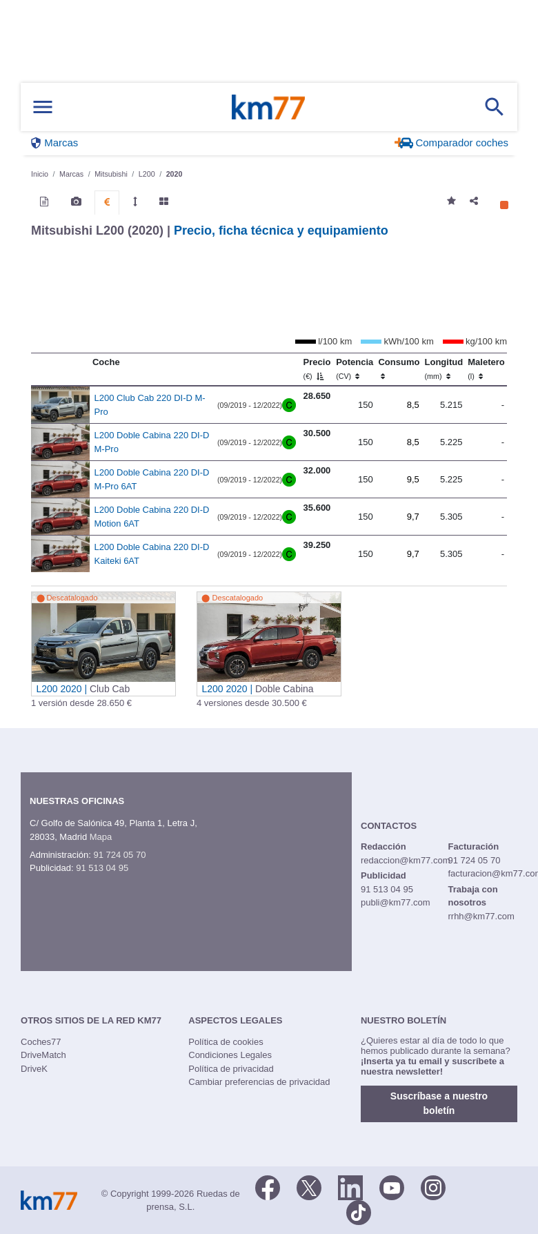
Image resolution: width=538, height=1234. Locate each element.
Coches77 (41, 1042)
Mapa (101, 837)
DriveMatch (43, 1055)
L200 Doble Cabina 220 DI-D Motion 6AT (152, 517)
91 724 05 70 (119, 855)
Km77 (268, 107)
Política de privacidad (231, 1069)
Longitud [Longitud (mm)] (444, 368)
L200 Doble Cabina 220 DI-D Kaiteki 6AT (152, 554)
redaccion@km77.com (405, 860)
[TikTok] (358, 1212)
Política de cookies (225, 1042)
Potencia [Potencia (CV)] (354, 368)
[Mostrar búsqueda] (494, 107)
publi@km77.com (395, 902)
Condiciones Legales (230, 1055)
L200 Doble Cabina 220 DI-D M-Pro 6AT (152, 479)
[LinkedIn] (350, 1187)
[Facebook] (267, 1187)
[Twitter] (309, 1187)
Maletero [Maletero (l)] (486, 368)
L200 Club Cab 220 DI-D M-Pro (150, 405)
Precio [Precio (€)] (317, 368)
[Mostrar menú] (43, 107)
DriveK (34, 1069)
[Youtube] (391, 1187)
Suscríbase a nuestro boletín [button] (439, 1103)
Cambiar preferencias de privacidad (259, 1082)
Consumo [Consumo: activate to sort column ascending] (398, 368)
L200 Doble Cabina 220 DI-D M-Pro (152, 442)
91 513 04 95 (102, 868)
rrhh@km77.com (481, 916)
